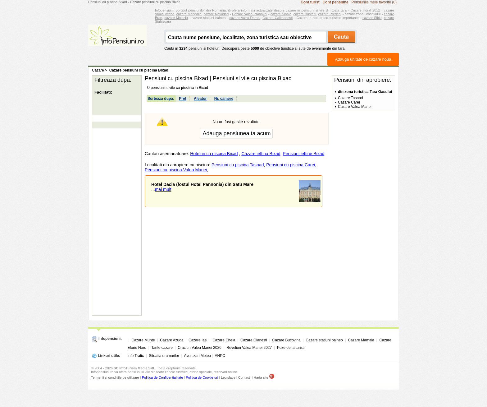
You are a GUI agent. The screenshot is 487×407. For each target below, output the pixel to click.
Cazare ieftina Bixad (260, 153)
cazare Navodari (216, 14)
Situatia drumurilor (164, 356)
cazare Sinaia (281, 14)
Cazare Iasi (198, 340)
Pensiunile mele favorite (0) (374, 2)
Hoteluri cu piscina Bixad (214, 153)
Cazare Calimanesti (277, 18)
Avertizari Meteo (197, 356)
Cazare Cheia (223, 340)
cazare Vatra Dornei (244, 18)
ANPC (220, 356)
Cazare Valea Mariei (354, 106)
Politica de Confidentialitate (162, 377)
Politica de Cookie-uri (202, 377)
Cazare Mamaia (361, 340)
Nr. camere (223, 98)
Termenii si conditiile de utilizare (115, 377)
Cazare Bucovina (286, 340)
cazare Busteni (305, 14)
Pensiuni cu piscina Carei (290, 164)
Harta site (261, 377)
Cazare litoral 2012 (366, 10)
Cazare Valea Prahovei (249, 14)
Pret (182, 98)
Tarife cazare (162, 347)
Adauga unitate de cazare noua (363, 59)
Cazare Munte (143, 340)
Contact (244, 377)
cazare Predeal (329, 14)
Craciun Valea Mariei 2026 (199, 347)
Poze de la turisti (291, 347)
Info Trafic (135, 356)
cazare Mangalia (189, 14)
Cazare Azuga (171, 340)
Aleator (200, 98)
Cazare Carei (349, 102)
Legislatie (228, 377)
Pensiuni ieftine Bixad (303, 153)
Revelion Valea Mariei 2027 (249, 347)
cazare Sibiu (372, 18)
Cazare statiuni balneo (324, 340)
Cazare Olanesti (253, 340)
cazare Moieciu (176, 18)
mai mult (163, 189)
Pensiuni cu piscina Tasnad (238, 164)
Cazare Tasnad (350, 98)
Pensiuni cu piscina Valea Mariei (176, 169)
